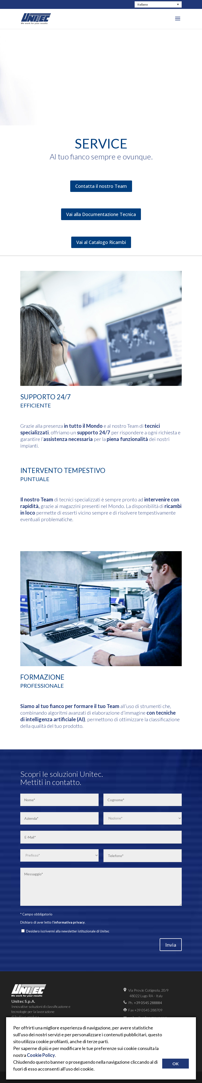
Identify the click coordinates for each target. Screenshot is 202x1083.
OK (175, 1063)
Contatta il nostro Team (101, 186)
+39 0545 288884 (148, 1002)
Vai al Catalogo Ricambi (101, 242)
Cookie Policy (41, 1055)
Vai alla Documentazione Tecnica (101, 214)
